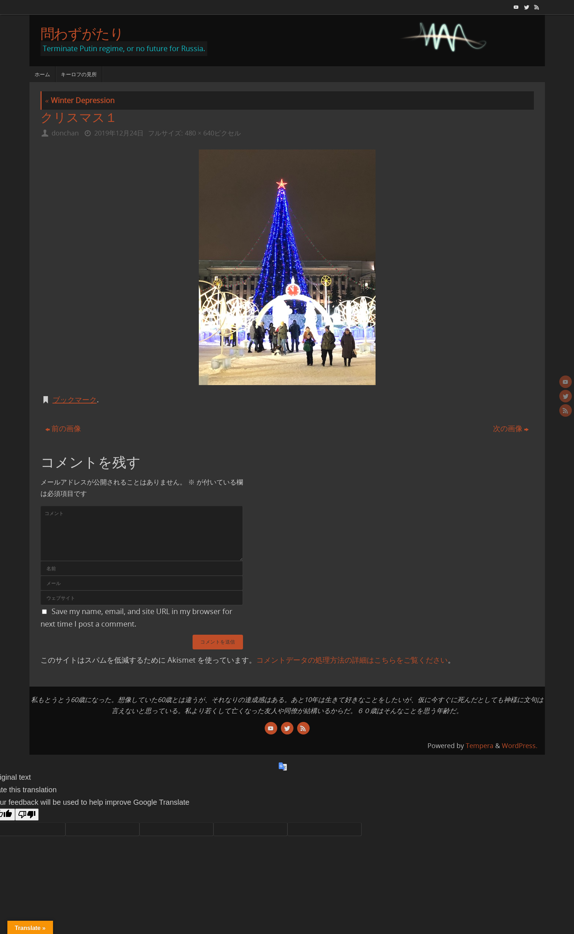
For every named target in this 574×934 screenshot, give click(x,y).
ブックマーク (75, 400)
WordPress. (520, 745)
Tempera (479, 745)
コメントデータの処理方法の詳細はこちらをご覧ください (352, 660)
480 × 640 (199, 132)
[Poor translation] (27, 814)
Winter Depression (80, 100)
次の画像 (511, 428)
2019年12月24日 (119, 132)
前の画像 (63, 428)
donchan (65, 132)
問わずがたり (82, 33)
